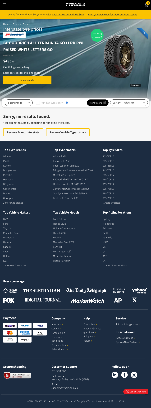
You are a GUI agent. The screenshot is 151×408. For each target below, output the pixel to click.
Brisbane (107, 228)
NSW (105, 242)
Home (6, 24)
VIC (104, 246)
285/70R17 (108, 193)
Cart (148, 2)
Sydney (106, 219)
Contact (90, 324)
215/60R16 (108, 161)
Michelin (7, 174)
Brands (26, 24)
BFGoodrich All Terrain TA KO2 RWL (71, 179)
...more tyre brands (13, 202)
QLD (105, 251)
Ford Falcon (59, 219)
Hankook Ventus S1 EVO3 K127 (69, 184)
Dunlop (7, 193)
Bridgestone (9, 170)
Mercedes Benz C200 (63, 242)
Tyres (15, 24)
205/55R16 (108, 156)
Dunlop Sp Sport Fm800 (65, 198)
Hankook (8, 179)
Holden (7, 256)
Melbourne (108, 223)
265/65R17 (108, 174)
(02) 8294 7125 (59, 371)
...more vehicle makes (14, 265)
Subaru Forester (61, 260)
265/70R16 (108, 179)
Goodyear (8, 198)
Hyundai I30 (59, 233)
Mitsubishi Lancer (62, 256)
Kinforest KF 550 (61, 161)
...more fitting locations (115, 265)
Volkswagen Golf (61, 251)
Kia (5, 260)
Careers (55, 328)
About (57, 324)
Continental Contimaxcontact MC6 (71, 188)
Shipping (88, 336)
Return (87, 340)
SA (104, 260)
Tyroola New (128, 342)
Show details (27, 80)
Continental (9, 188)
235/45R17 (108, 165)
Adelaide (107, 237)
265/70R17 (108, 184)
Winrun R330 (59, 156)
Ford (5, 223)
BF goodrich (9, 184)
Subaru (7, 246)
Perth (105, 233)
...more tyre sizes (111, 202)
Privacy (59, 345)
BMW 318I (58, 246)
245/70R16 (108, 170)
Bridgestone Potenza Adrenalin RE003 (73, 170)
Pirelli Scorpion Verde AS (66, 165)
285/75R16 (108, 198)
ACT (105, 256)
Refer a (59, 349)
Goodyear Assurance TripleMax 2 (70, 193)
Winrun (7, 156)
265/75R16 (108, 188)
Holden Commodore (64, 228)
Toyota (7, 228)
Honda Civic (59, 223)
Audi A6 (57, 237)
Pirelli (6, 161)
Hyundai (7, 242)
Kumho (7, 165)
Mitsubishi (8, 237)
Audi (5, 251)
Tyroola (59, 332)
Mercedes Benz (11, 233)
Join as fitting (128, 324)
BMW (5, 219)
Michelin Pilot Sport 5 (64, 174)
